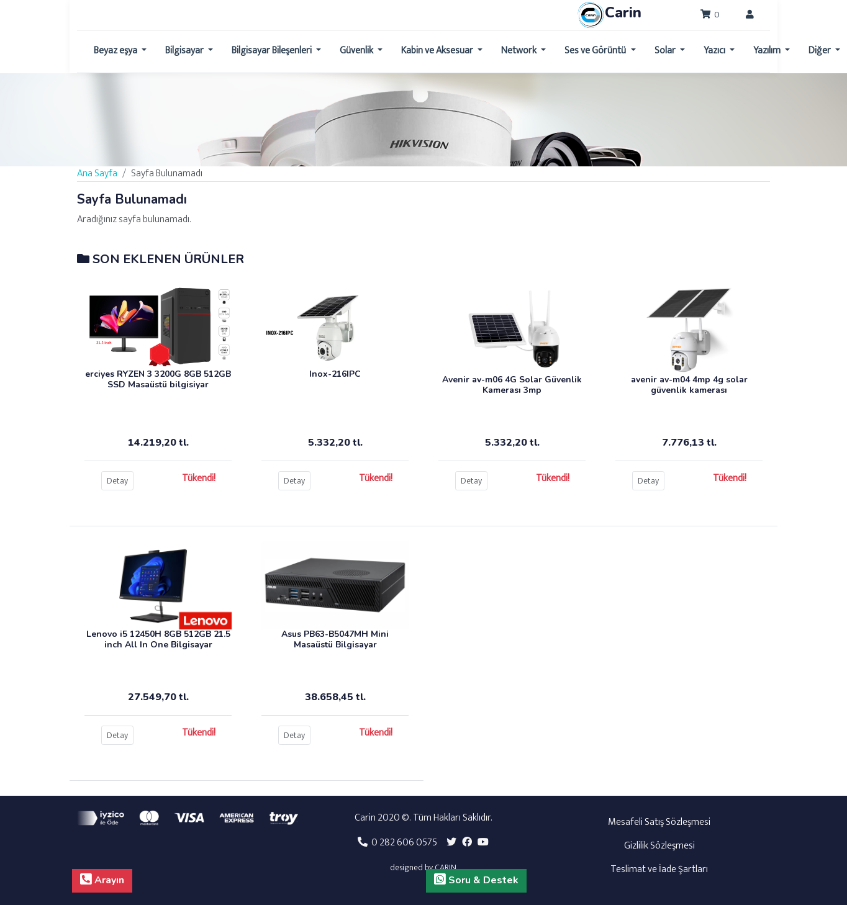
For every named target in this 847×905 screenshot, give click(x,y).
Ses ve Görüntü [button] (596, 50)
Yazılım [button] (767, 50)
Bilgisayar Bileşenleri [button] (273, 50)
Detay (117, 481)
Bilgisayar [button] (185, 50)
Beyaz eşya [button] (116, 50)
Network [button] (519, 50)
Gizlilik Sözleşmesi (659, 845)
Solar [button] (665, 50)
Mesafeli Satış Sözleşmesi (659, 822)
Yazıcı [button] (715, 50)
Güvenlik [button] (357, 50)
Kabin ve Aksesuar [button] (438, 50)
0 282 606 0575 (397, 842)
